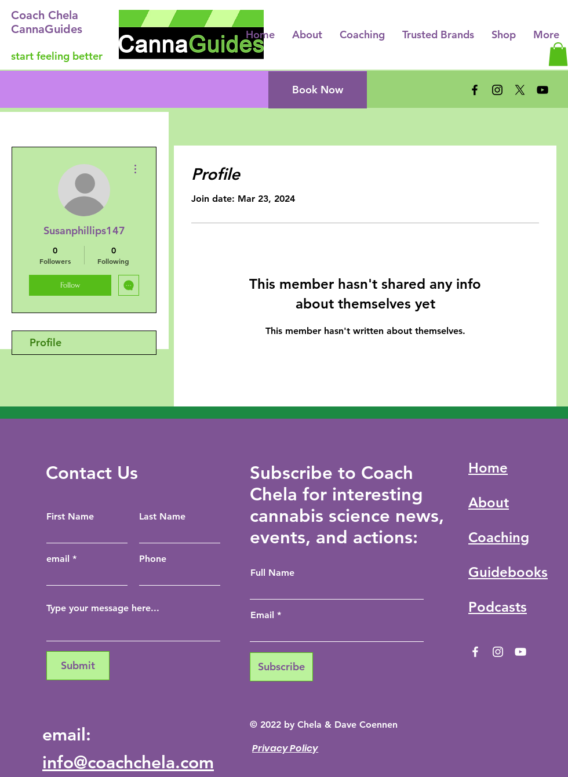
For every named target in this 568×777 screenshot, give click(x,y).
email (58, 559)
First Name (70, 516)
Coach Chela (44, 15)
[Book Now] (317, 89)
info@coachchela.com (128, 762)
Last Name (162, 516)
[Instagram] (497, 90)
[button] (558, 54)
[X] (520, 90)
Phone (152, 559)
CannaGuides (46, 29)
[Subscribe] (281, 666)
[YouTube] (542, 90)
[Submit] (78, 665)
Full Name (272, 573)
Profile (45, 342)
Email (262, 615)
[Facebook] (475, 90)
